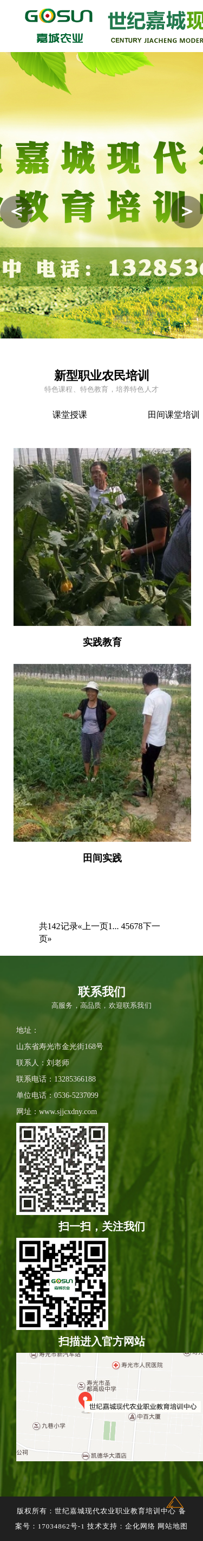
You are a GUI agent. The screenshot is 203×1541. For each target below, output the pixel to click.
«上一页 (93, 926)
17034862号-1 (61, 1526)
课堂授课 (73, 414)
